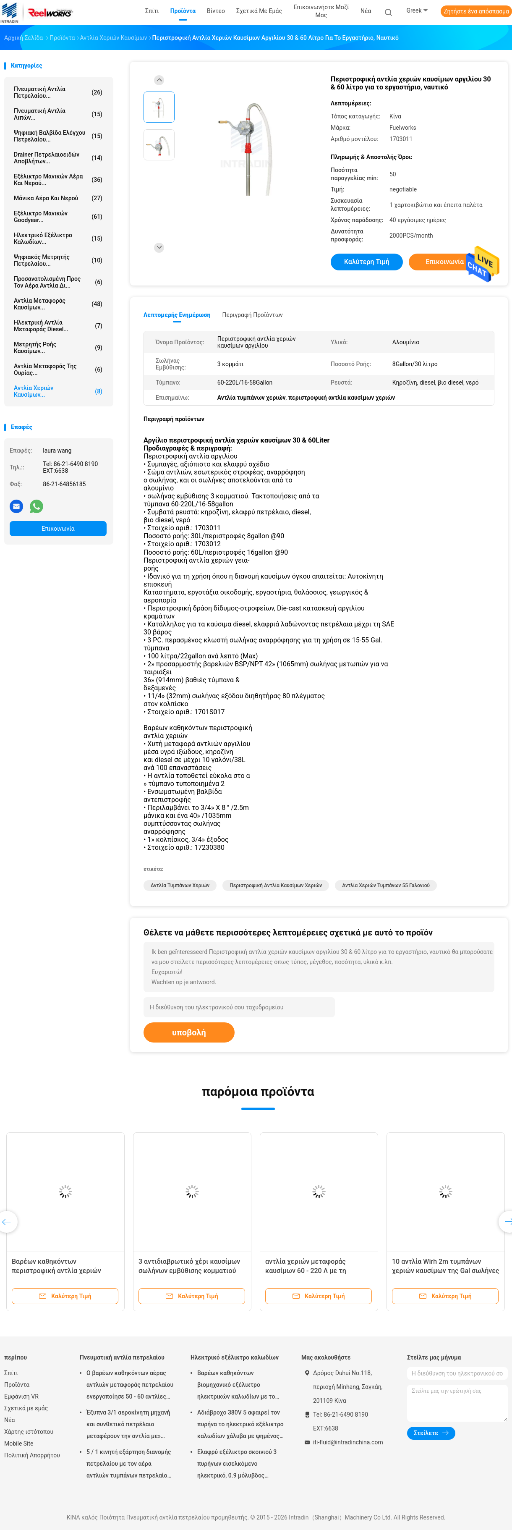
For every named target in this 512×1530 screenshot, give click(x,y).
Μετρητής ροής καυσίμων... (58, 347)
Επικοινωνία (58, 528)
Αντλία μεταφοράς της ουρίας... (58, 369)
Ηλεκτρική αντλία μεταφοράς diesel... (58, 326)
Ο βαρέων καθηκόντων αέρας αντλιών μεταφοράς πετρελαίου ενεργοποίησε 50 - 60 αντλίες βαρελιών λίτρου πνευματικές (129, 1386)
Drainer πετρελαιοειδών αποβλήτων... (58, 158)
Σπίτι (11, 1373)
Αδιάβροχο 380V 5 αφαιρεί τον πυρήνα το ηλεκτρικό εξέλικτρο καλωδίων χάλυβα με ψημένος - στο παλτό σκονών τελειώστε (240, 1425)
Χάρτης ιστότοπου (28, 1431)
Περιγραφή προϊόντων (252, 315)
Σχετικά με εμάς (26, 1408)
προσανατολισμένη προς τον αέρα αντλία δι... (58, 282)
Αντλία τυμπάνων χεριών (180, 885)
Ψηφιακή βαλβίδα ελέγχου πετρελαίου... (58, 136)
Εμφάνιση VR (21, 1396)
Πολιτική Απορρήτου (32, 1455)
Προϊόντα (16, 1384)
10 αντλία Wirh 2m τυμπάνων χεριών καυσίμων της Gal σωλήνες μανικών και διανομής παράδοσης (445, 1271)
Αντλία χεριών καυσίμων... (58, 391)
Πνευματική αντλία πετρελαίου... (58, 92)
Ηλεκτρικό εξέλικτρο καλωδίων (235, 1357)
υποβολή (189, 1032)
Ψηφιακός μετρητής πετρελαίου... (58, 260)
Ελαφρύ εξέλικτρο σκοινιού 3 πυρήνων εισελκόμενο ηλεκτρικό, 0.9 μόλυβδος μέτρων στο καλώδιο (237, 1465)
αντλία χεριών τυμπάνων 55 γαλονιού (386, 885)
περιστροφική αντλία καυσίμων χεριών (276, 885)
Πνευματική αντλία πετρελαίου (122, 1357)
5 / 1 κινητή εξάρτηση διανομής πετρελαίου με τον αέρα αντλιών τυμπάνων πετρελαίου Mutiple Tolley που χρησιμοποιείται (128, 1465)
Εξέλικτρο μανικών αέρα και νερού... (58, 179)
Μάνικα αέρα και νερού (58, 198)
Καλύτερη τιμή (366, 262)
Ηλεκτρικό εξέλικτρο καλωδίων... (58, 238)
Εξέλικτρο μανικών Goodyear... (58, 216)
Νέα (9, 1420)
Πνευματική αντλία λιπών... (58, 114)
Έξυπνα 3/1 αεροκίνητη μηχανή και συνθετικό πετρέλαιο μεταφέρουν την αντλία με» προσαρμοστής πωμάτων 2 (128, 1425)
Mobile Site (19, 1443)
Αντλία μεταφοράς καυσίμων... (58, 304)
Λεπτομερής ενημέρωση (177, 315)
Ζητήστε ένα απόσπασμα (476, 11)
